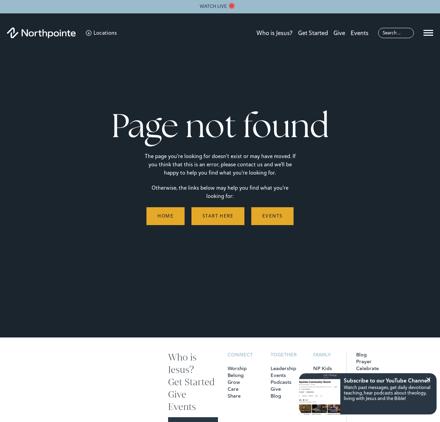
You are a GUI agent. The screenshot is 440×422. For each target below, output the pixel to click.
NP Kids (322, 368)
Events (359, 33)
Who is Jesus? (274, 33)
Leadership (283, 368)
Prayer (364, 361)
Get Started (313, 33)
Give (339, 33)
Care (233, 389)
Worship (237, 368)
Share (234, 396)
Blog (276, 396)
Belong (236, 375)
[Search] (396, 33)
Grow (234, 382)
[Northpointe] (41, 32)
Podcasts (281, 382)
